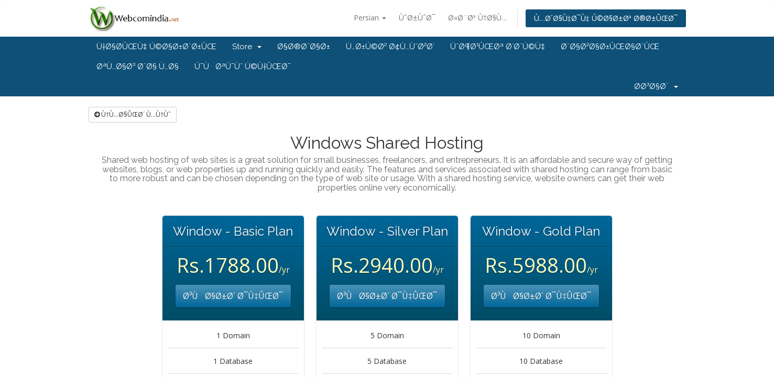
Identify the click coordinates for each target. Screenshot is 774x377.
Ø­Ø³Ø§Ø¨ (656, 86)
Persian (370, 18)
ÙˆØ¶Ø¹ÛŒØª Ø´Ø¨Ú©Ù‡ (497, 46)
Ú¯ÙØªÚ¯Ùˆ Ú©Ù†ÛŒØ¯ (242, 66)
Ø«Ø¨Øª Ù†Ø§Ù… (477, 18)
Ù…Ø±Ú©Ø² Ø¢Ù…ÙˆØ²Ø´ (390, 46)
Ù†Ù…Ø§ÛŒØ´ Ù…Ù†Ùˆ (132, 114)
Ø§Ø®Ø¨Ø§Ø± (303, 46)
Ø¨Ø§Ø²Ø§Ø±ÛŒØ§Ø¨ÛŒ (610, 46)
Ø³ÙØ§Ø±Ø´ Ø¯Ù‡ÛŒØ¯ (233, 296)
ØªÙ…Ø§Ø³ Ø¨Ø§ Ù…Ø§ (137, 66)
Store (246, 46)
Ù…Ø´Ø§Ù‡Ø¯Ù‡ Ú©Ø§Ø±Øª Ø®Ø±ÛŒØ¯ (606, 18)
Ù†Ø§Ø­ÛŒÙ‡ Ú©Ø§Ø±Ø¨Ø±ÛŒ (156, 46)
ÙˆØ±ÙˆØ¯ (417, 18)
